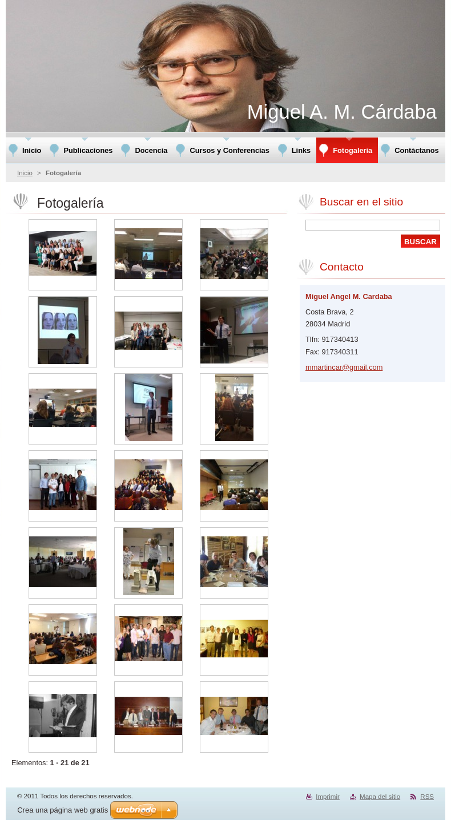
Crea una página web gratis (62, 810)
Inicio (25, 172)
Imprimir (328, 796)
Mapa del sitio (380, 796)
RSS (427, 796)
